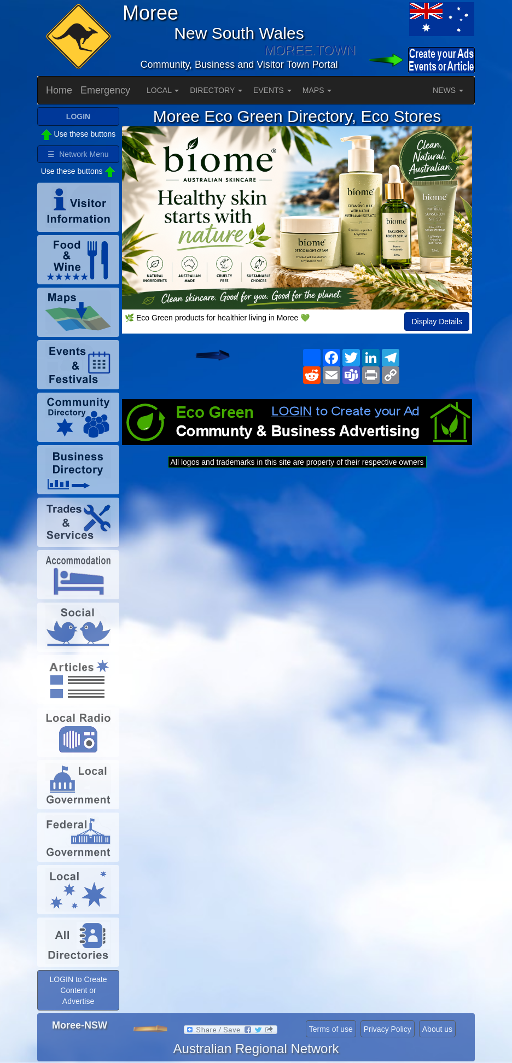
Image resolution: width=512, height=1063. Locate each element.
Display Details (436, 321)
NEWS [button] (448, 90)
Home (59, 90)
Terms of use (331, 1029)
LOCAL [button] (163, 90)
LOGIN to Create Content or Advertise (78, 990)
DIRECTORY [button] (216, 90)
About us (437, 1029)
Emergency (105, 90)
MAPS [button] (317, 90)
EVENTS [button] (272, 90)
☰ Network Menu (78, 154)
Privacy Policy (387, 1029)
